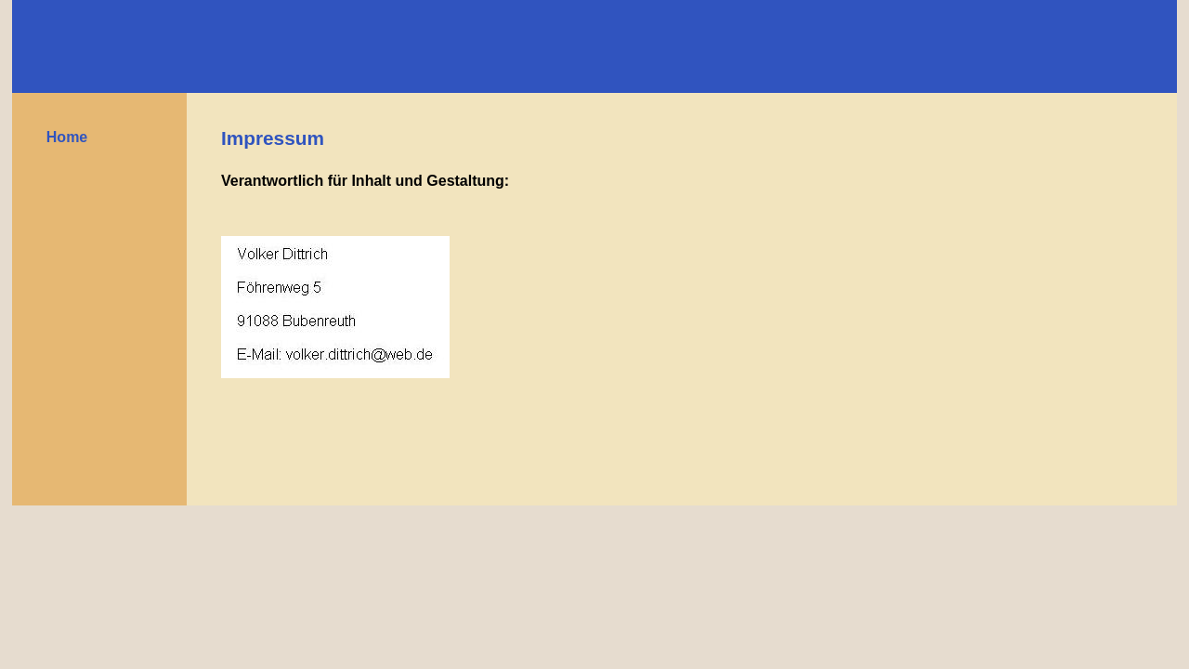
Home (66, 137)
